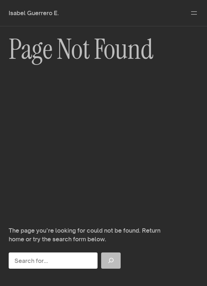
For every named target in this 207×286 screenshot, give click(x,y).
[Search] (111, 260)
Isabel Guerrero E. (34, 13)
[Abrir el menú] (194, 13)
